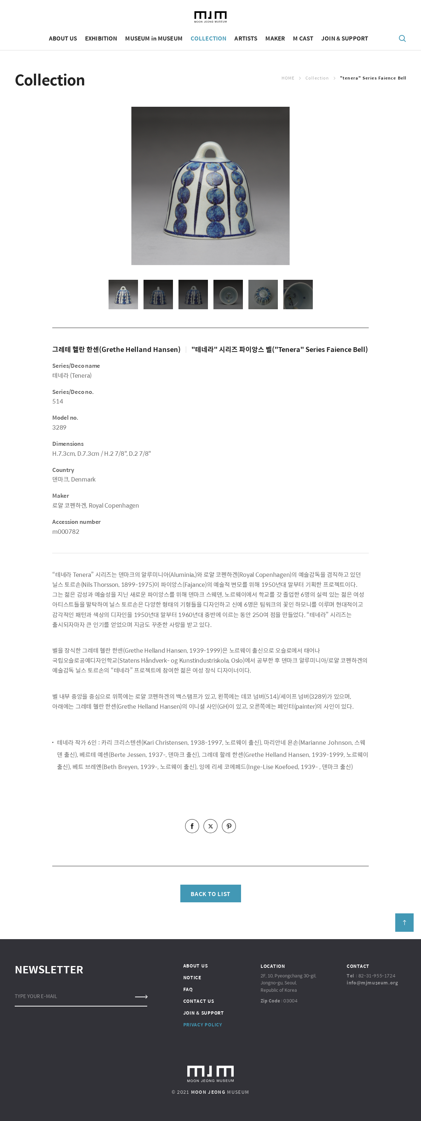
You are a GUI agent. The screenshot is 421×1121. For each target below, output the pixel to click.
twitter (210, 826)
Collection (317, 78)
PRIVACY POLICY (202, 1024)
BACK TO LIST (210, 893)
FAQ (188, 989)
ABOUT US (195, 965)
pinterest (229, 826)
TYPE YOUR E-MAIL (36, 996)
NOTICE (192, 977)
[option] (210, 186)
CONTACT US (198, 1001)
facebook (192, 826)
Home (288, 78)
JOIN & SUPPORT (203, 1012)
